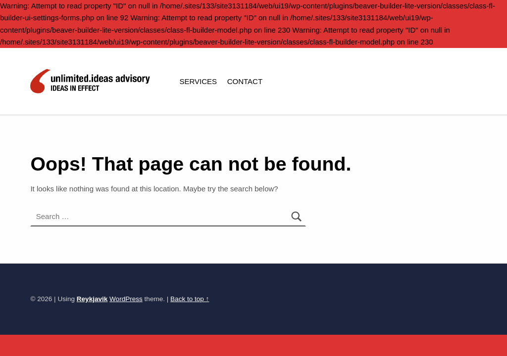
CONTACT (244, 81)
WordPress (126, 299)
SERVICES (198, 81)
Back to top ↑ (189, 299)
